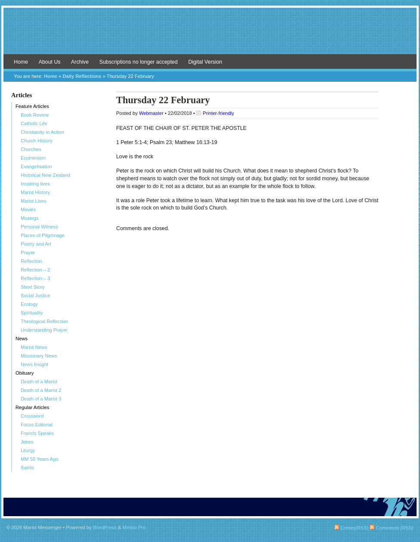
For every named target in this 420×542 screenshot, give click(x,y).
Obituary (24, 373)
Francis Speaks (37, 433)
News (21, 338)
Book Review (35, 114)
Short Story (33, 286)
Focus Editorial (36, 424)
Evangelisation (36, 166)
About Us (50, 62)
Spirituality (32, 312)
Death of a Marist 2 (41, 390)
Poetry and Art (36, 243)
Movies (28, 209)
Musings (30, 218)
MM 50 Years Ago (40, 459)
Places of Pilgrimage (43, 235)
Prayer (28, 252)
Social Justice (35, 295)
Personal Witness (39, 226)
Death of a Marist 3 (41, 398)
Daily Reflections (81, 76)
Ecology (29, 304)
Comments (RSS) (392, 527)
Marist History (35, 192)
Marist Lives (33, 200)
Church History (36, 140)
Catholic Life (34, 123)
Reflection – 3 (35, 278)
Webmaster (151, 113)
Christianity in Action (42, 132)
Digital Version (205, 62)
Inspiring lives (35, 183)
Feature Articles (32, 106)
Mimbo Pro (133, 527)
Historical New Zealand (45, 175)
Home (21, 62)
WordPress (105, 527)
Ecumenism (33, 157)
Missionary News (39, 355)
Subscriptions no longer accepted (138, 62)
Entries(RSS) (351, 527)
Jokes (27, 441)
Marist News (34, 347)
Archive (80, 62)
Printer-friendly (218, 113)
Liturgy (28, 450)
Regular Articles (32, 407)
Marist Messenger (210, 35)
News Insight (34, 364)
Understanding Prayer (44, 330)
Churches (31, 149)
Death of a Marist (39, 381)
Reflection (31, 261)
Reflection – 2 (35, 269)
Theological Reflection (44, 321)
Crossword (32, 416)
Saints (27, 467)
